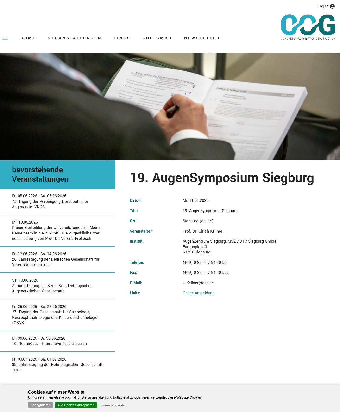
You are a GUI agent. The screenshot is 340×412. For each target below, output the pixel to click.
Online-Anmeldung (198, 293)
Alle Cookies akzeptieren (75, 405)
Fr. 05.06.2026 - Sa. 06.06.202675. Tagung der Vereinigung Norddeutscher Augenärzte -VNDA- (50, 201)
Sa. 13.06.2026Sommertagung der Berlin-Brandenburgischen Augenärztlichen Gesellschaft (52, 285)
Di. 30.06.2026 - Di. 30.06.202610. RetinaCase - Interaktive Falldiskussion (49, 341)
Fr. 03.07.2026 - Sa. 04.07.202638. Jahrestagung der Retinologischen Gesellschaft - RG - (57, 365)
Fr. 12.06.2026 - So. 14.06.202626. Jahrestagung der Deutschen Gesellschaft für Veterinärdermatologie (56, 259)
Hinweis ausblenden (113, 405)
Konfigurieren (40, 405)
